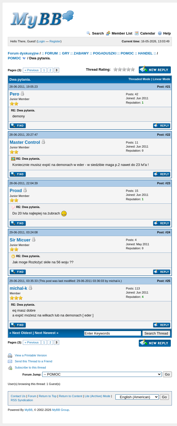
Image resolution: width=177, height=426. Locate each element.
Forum (32, 396)
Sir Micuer (20, 240)
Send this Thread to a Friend (33, 361)
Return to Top (47, 396)
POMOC (14, 58)
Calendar (144, 33)
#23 (167, 183)
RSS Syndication (22, 400)
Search (95, 33)
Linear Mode (161, 79)
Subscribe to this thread (30, 367)
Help (164, 33)
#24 (167, 232)
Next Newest (45, 333)
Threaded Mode (139, 79)
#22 (167, 134)
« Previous (32, 70)
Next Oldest (22, 333)
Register (55, 41)
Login (41, 41)
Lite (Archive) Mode (97, 396)
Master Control (25, 142)
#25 (167, 280)
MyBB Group (60, 409)
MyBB (28, 409)
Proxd (16, 190)
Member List (119, 33)
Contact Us (18, 396)
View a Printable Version (31, 355)
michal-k (114, 280)
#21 (167, 86)
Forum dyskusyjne (23, 53)
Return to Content (70, 396)
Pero (14, 94)
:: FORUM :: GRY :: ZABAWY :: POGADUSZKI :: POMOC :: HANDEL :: (99, 53)
